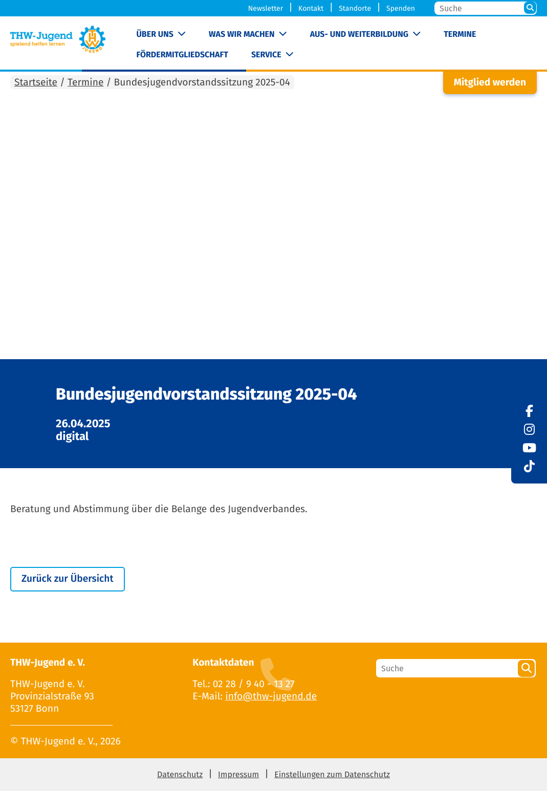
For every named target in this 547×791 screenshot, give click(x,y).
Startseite (35, 83)
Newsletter (265, 8)
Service (266, 55)
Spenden (400, 8)
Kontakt (310, 8)
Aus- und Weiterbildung (359, 34)
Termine (460, 34)
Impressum (238, 775)
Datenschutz (180, 775)
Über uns (154, 34)
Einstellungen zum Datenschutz (332, 775)
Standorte (355, 8)
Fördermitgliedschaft (182, 55)
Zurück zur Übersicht (67, 579)
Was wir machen (242, 34)
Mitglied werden (490, 83)
